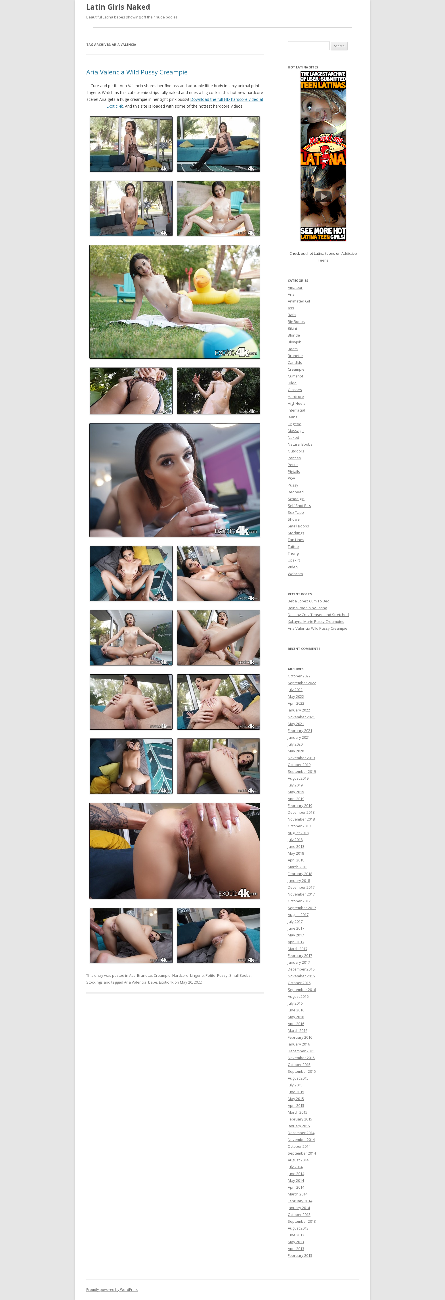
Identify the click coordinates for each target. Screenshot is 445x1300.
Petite (210, 975)
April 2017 (296, 941)
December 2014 (301, 1132)
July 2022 (295, 689)
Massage (296, 430)
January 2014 (299, 1207)
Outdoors (296, 451)
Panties (294, 457)
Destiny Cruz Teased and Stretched (318, 614)
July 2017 (295, 921)
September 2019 (302, 771)
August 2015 (298, 1078)
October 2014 (299, 1146)
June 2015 (296, 1091)
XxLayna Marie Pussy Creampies (316, 621)
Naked (293, 437)
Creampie (162, 975)
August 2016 (298, 996)
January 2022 (299, 710)
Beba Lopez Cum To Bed (308, 601)
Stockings (94, 982)
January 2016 (299, 1044)
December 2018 (301, 812)
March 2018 (297, 866)
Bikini (292, 328)
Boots (293, 348)
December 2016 (301, 969)
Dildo (292, 382)
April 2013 (296, 1248)
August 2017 (298, 914)
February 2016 (300, 1037)
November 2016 (301, 975)
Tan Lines (296, 539)
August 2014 (298, 1160)
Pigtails (294, 471)
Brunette (144, 975)
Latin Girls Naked (118, 7)
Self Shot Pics (299, 505)
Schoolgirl (296, 498)
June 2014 (296, 1173)
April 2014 (296, 1187)
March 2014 (297, 1194)
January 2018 (299, 880)
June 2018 (296, 846)
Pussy (222, 975)
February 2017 (300, 955)
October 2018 (299, 826)
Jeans (292, 417)
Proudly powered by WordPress (112, 1289)
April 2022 (296, 703)
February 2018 (300, 873)
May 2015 (296, 1098)
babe (152, 982)
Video (293, 566)
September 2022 (302, 682)
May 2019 (296, 791)
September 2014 (302, 1153)
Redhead (296, 491)
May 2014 (296, 1180)
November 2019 (301, 757)
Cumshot (295, 376)
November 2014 (301, 1139)
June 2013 (296, 1235)
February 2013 (300, 1255)
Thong (293, 553)
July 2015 (295, 1085)
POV (291, 478)
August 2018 (298, 832)
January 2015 (299, 1125)
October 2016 (299, 982)
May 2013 (296, 1241)
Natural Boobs (300, 444)
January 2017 (299, 962)
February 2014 (300, 1200)
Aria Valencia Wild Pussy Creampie (137, 72)
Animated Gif (299, 301)
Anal (291, 294)
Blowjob (294, 342)
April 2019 (296, 798)
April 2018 (296, 860)
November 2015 (301, 1057)
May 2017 (296, 935)
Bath (292, 314)
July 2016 (295, 1003)
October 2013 (299, 1214)
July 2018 (295, 839)
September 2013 (302, 1221)
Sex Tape (296, 512)
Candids (295, 362)
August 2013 (298, 1228)
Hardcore (180, 975)
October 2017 (299, 900)
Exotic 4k (166, 982)
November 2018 (301, 819)
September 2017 (302, 907)
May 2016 (296, 1016)
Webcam (295, 573)
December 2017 (301, 887)
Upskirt (294, 560)
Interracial (296, 410)
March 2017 (297, 948)
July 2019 (295, 785)
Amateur (295, 287)
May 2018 (296, 853)
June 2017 (296, 928)
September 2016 (302, 989)
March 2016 (297, 1030)
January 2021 (299, 737)
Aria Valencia (135, 982)
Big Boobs (296, 321)
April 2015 (296, 1105)
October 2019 (299, 764)
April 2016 (296, 1023)
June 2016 (296, 1010)
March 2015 (297, 1112)
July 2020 (295, 744)
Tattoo (293, 546)
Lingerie (197, 975)
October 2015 (299, 1064)
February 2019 (300, 805)
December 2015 (301, 1050)
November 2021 (301, 716)
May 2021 (296, 723)
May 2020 (296, 751)
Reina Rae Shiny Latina (307, 607)
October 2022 (299, 676)
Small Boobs (240, 975)
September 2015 (302, 1071)
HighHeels (296, 403)
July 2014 (295, 1166)
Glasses (295, 389)
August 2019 (298, 778)
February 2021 (300, 730)
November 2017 (301, 894)
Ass (132, 975)
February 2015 (300, 1119)
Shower (294, 519)
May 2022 (296, 696)
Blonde (294, 335)
